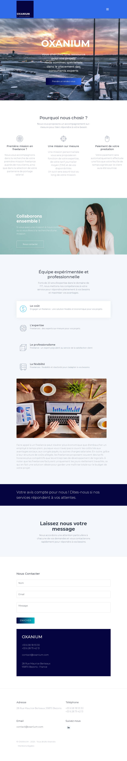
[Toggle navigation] (107, 9)
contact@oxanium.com (30, 727)
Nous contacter (30, 244)
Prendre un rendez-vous (63, 81)
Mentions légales (26, 746)
